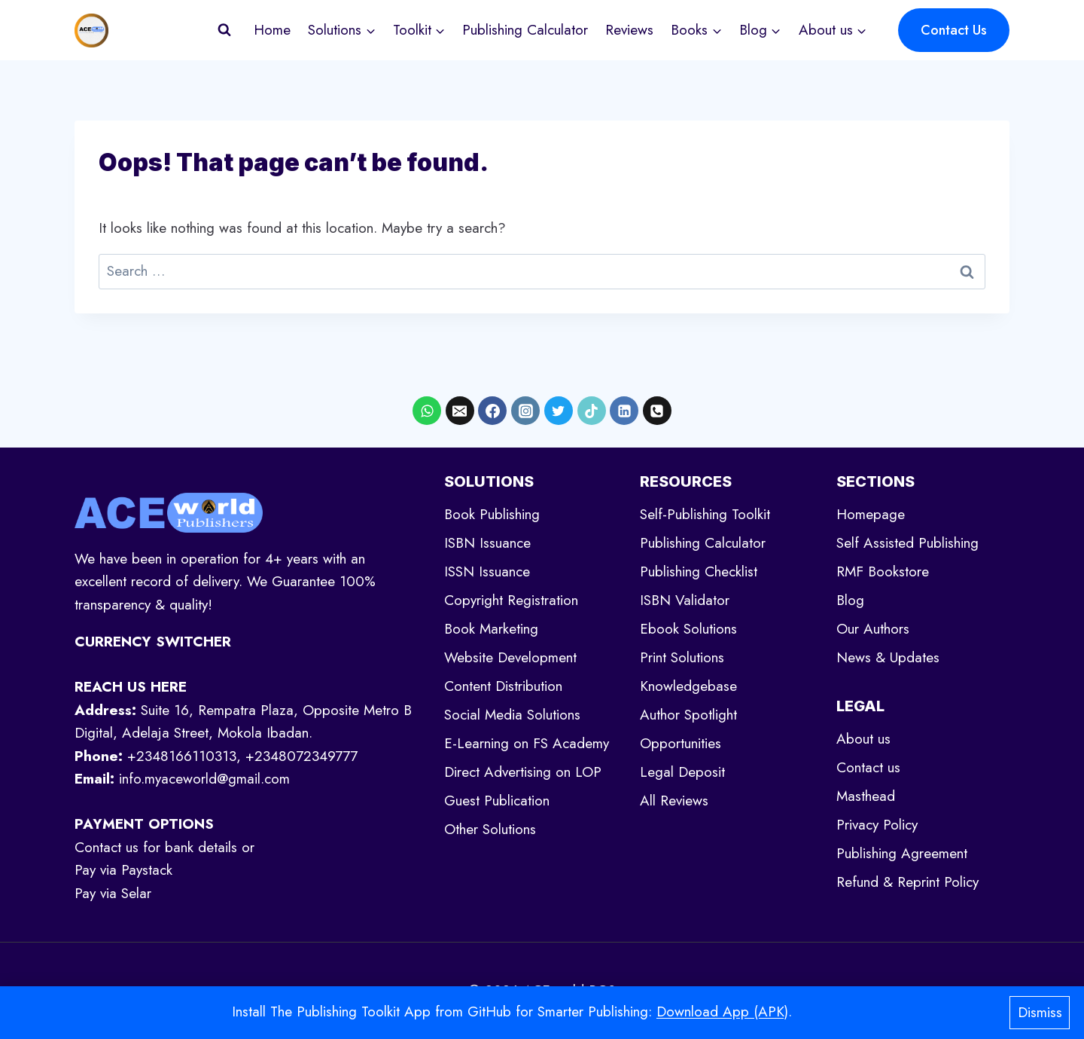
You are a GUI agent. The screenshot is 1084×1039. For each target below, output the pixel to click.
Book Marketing (491, 629)
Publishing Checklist (698, 571)
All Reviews (674, 800)
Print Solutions (682, 657)
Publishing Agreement (901, 853)
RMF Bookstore (882, 571)
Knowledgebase (688, 686)
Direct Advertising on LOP (522, 772)
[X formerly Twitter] (558, 410)
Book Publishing (492, 514)
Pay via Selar (113, 893)
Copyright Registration (511, 600)
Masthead (865, 796)
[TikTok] (591, 410)
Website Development (510, 657)
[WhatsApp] (427, 410)
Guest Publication (497, 800)
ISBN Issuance (487, 543)
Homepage (870, 514)
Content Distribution (503, 686)
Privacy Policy (877, 824)
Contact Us (954, 30)
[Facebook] (492, 410)
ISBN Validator (684, 600)
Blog (850, 600)
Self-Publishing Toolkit (705, 514)
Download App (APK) (722, 1011)
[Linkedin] (624, 410)
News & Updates (887, 657)
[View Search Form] (224, 30)
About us (863, 739)
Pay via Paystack (123, 870)
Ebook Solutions (688, 629)
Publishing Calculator (525, 30)
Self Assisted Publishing (907, 543)
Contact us (868, 767)
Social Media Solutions (512, 714)
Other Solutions (490, 829)
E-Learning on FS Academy (526, 743)
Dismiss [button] (1040, 1012)
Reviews (629, 30)
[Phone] (657, 410)
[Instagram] (525, 410)
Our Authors (872, 629)
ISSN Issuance (487, 571)
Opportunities (680, 743)
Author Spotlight (688, 714)
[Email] (460, 410)
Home (272, 30)
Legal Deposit (682, 772)
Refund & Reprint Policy (907, 882)
